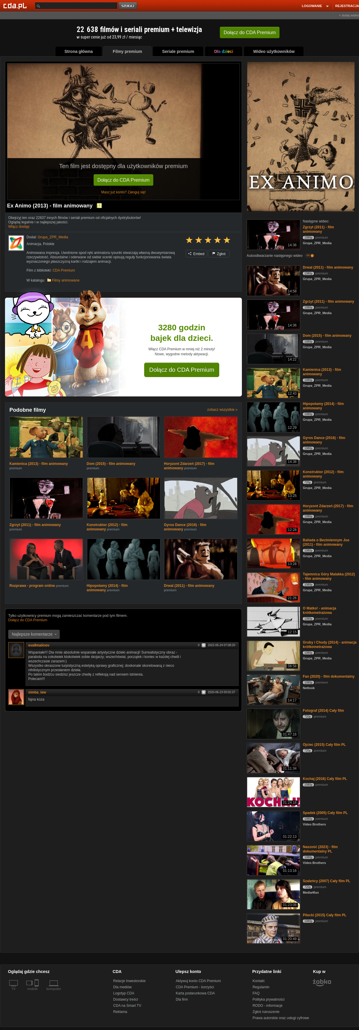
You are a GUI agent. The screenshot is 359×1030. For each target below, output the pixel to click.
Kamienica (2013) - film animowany (38, 464)
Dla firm (182, 999)
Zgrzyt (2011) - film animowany (35, 525)
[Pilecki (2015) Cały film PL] (273, 928)
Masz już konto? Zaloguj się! (123, 192)
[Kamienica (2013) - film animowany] (273, 382)
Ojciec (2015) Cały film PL (324, 745)
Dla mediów (122, 987)
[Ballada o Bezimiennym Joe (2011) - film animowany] (273, 553)
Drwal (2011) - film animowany (189, 586)
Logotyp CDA (123, 993)
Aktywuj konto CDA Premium (198, 981)
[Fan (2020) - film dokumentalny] (273, 689)
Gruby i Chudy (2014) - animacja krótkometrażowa (330, 644)
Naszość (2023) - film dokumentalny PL (320, 849)
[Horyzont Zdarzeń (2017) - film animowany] (273, 519)
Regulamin (260, 987)
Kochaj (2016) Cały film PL (325, 779)
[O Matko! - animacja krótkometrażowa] (273, 621)
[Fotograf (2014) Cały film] (273, 723)
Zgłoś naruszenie (265, 1012)
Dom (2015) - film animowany (111, 464)
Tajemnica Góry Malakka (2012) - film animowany (329, 576)
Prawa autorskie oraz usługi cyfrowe (280, 1018)
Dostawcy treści (125, 999)
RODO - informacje (267, 1006)
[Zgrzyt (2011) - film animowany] (273, 234)
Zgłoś (219, 254)
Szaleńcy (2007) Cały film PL (326, 881)
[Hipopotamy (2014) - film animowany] (273, 416)
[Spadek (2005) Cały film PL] (273, 825)
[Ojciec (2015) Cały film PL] (273, 757)
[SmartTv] (37, 992)
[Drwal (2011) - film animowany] (273, 280)
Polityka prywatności (268, 999)
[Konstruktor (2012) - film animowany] (273, 485)
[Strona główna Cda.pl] (16, 5)
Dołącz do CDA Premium (123, 179)
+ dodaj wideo (349, 15)
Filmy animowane (65, 280)
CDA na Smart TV (127, 1006)
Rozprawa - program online (32, 586)
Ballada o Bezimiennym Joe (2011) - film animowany (326, 542)
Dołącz (250, 32)
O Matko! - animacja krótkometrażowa (319, 610)
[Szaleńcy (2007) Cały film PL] (273, 894)
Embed (196, 254)
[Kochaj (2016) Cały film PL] (273, 791)
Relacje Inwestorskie (129, 981)
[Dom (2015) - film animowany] (273, 348)
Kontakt (258, 981)
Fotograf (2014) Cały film (323, 711)
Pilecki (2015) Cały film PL (324, 915)
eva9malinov (38, 645)
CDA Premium (64, 270)
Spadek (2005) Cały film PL (325, 813)
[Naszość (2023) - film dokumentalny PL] (273, 860)
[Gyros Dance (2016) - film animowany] (273, 450)
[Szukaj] (76, 5)
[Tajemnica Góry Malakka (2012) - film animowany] (273, 587)
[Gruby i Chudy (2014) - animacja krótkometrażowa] (273, 655)
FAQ (256, 993)
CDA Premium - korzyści (195, 987)
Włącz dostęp (18, 227)
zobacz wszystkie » (222, 410)
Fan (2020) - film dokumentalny (329, 676)
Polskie (48, 244)
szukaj (128, 6)
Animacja (33, 244)
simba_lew (37, 692)
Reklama (120, 1012)
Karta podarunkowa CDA (195, 993)
